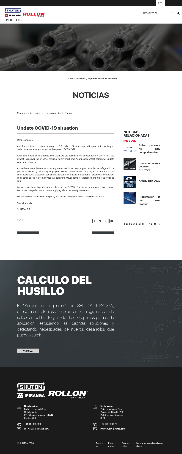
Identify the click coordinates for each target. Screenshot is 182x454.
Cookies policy (125, 445)
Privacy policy (111, 445)
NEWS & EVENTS (150, 13)
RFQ (160, 3)
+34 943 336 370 (108, 423)
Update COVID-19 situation (103, 78)
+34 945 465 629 (32, 423)
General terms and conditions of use (149, 445)
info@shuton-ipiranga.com (36, 428)
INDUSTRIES (13, 19)
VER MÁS (28, 350)
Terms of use (99, 445)
